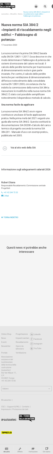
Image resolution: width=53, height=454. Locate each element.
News (3, 338)
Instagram (36, 343)
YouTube (35, 348)
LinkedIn (35, 334)
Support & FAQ (13, 407)
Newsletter (5, 346)
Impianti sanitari (22, 338)
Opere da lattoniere (20, 347)
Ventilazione (21, 353)
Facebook (36, 339)
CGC (3, 407)
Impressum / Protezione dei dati (14, 409)
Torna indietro (9, 217)
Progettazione (22, 334)
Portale (4, 353)
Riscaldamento (22, 342)
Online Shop (6, 334)
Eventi (3, 342)
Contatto (26, 407)
